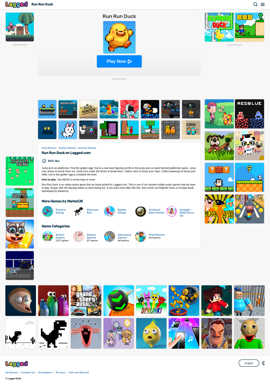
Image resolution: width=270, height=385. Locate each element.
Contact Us (28, 372)
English (249, 363)
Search (255, 4)
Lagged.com (17, 364)
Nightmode (263, 363)
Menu (262, 4)
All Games (11, 372)
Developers (45, 372)
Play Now (116, 61)
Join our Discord (79, 372)
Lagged (17, 4)
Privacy (60, 372)
